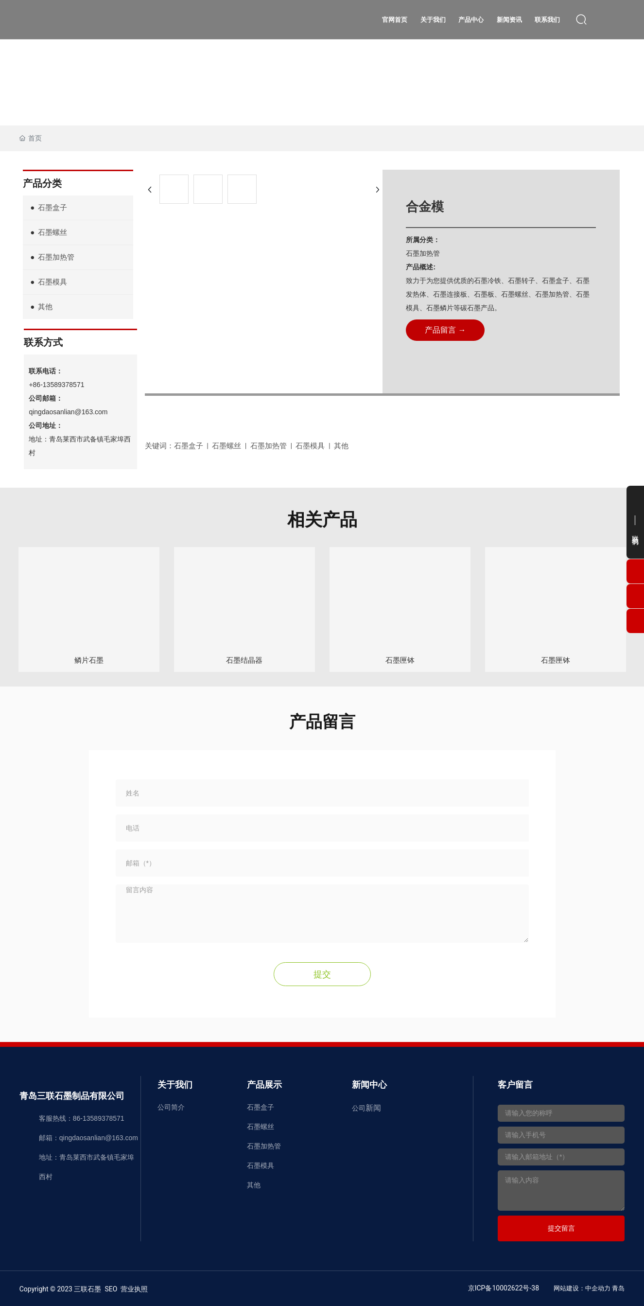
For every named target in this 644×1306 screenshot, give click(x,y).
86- (78, 1118)
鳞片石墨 (88, 660)
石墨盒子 (260, 1107)
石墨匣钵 (400, 660)
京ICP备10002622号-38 (503, 1287)
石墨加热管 (264, 1145)
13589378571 (103, 1118)
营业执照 (134, 1288)
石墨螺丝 (260, 1126)
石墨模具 (260, 1165)
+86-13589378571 (56, 384)
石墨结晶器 (244, 660)
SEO (110, 1288)
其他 (254, 1184)
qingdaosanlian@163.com (68, 412)
